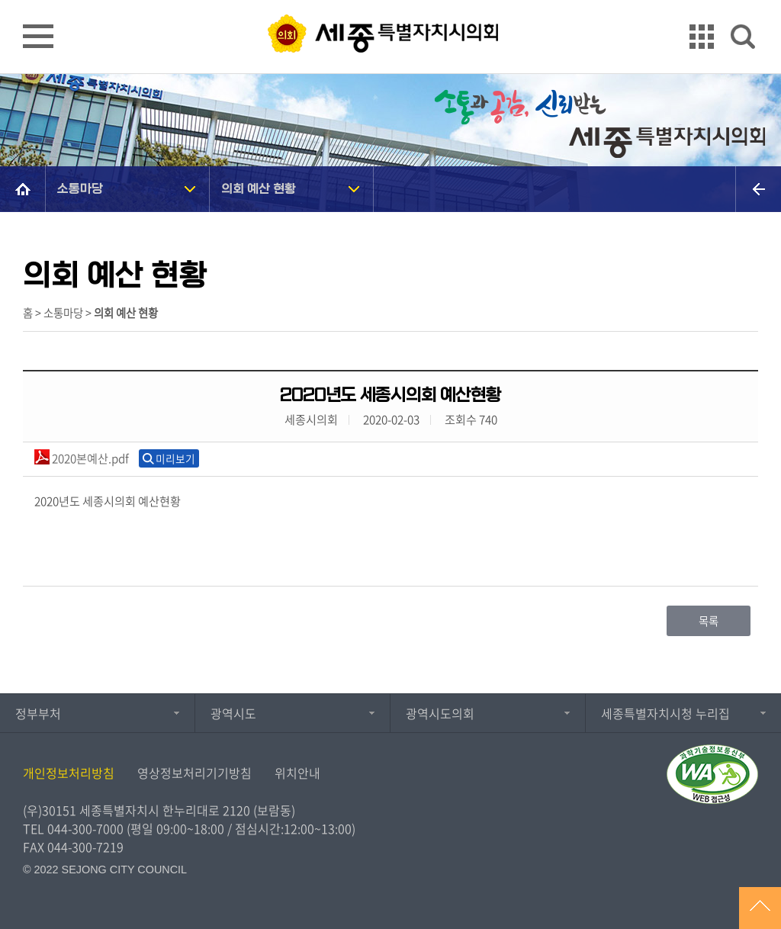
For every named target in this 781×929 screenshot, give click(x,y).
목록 (708, 620)
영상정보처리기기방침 (194, 772)
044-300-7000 (85, 828)
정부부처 (38, 713)
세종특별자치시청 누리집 (665, 713)
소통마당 (80, 189)
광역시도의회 (440, 713)
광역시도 (233, 713)
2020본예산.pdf (81, 458)
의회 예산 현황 (258, 189)
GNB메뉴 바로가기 (390, 1)
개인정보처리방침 (68, 772)
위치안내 (297, 772)
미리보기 (175, 458)
